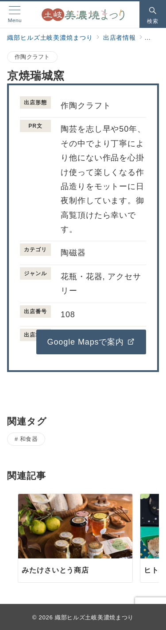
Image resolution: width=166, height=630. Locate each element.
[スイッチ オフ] (152, 14)
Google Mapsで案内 (91, 342)
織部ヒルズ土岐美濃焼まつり (94, 617)
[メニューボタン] (15, 14)
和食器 (29, 439)
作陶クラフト (32, 56)
